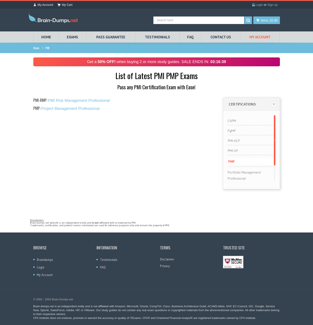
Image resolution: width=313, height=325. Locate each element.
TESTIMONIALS (157, 37)
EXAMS (72, 37)
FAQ (190, 37)
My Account (43, 4)
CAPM (232, 121)
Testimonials (108, 260)
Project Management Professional (66, 108)
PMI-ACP (234, 140)
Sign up (272, 4)
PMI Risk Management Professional (71, 100)
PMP (231, 161)
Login (257, 4)
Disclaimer (167, 259)
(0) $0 (269, 20)
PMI (47, 48)
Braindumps (45, 260)
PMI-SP (233, 150)
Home (36, 48)
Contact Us (220, 37)
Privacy (165, 266)
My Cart (65, 4)
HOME (46, 37)
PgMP (232, 130)
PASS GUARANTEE (110, 37)
